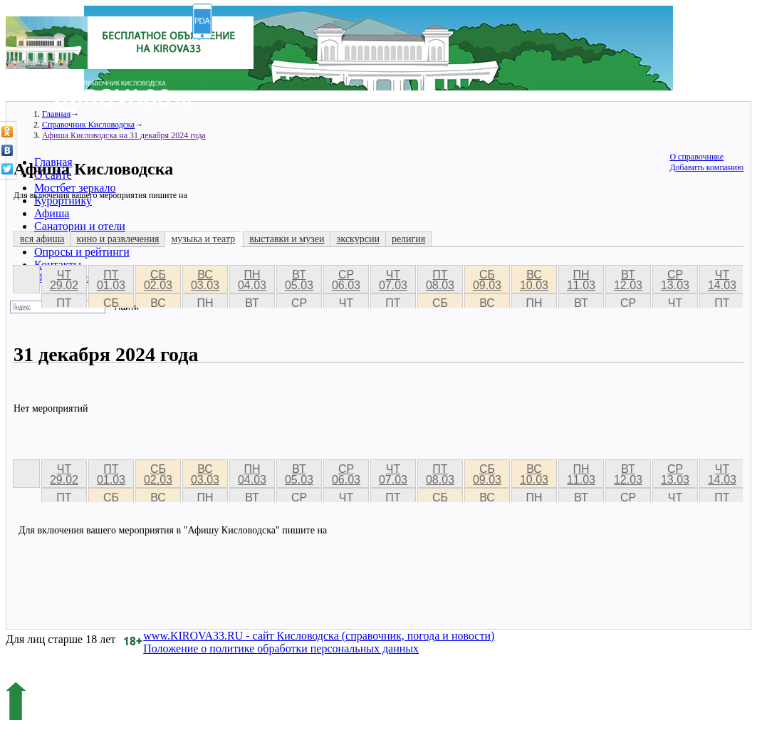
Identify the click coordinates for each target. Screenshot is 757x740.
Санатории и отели (79, 226)
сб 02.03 (158, 280)
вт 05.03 (299, 280)
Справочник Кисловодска (88, 125)
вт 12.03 (628, 280)
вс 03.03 (205, 280)
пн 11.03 (581, 280)
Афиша (51, 213)
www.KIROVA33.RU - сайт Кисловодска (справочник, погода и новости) (318, 636)
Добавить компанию (706, 167)
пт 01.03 (111, 280)
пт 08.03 (440, 280)
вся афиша (42, 239)
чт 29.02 (64, 280)
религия (408, 239)
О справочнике (696, 157)
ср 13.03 (675, 280)
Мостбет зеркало (75, 188)
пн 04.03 (252, 280)
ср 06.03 (346, 280)
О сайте (53, 175)
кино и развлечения (117, 239)
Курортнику (63, 200)
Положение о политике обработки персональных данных (281, 648)
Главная (53, 162)
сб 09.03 (487, 280)
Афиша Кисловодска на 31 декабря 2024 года (124, 135)
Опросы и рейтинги (82, 252)
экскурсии (357, 239)
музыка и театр (203, 239)
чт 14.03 (722, 280)
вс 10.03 (534, 280)
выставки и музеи (286, 239)
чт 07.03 (393, 280)
